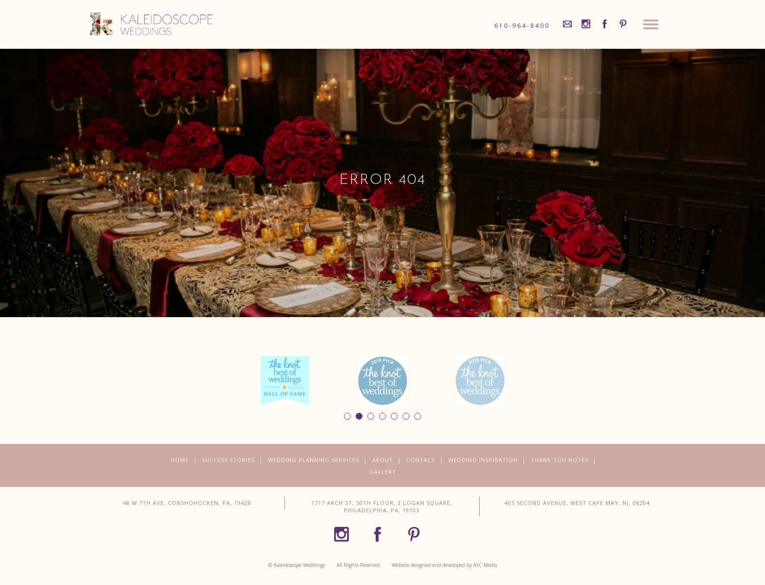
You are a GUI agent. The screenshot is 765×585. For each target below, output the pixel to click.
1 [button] (347, 416)
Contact (420, 460)
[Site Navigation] (651, 27)
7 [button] (417, 416)
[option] (285, 380)
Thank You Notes (559, 460)
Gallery (382, 471)
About (382, 460)
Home (180, 460)
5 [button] (394, 416)
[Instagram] (586, 24)
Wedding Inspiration (483, 460)
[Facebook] (604, 24)
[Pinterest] (623, 24)
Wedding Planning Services (313, 460)
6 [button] (406, 416)
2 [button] (359, 416)
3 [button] (370, 416)
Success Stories (228, 460)
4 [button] (382, 416)
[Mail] (567, 24)
